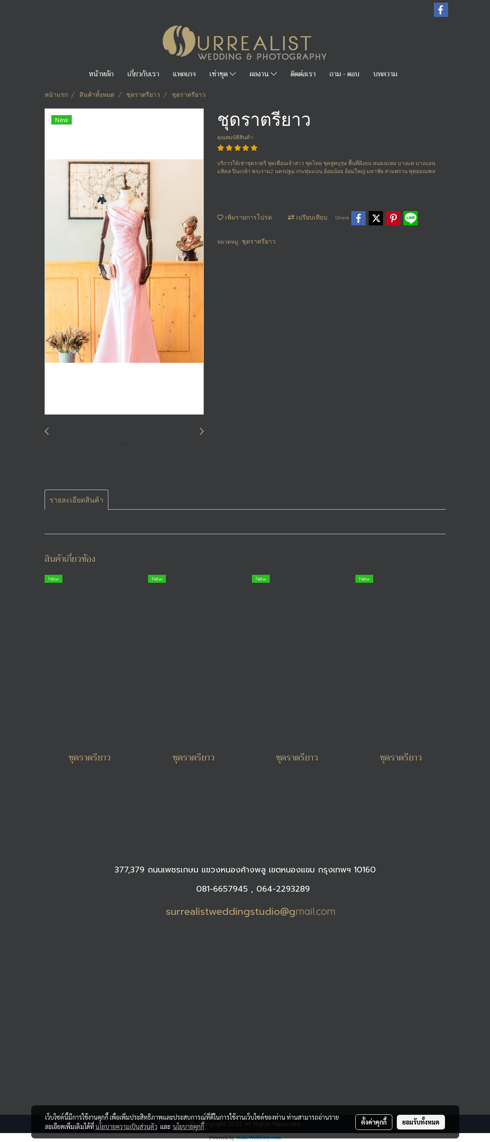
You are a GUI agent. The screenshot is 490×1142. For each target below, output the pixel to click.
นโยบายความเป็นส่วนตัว (126, 1126)
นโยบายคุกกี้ (188, 1126)
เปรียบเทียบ (307, 217)
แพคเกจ (184, 74)
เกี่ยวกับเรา (143, 74)
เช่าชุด (223, 74)
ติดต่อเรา (303, 74)
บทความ (385, 74)
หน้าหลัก (101, 74)
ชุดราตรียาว (259, 241)
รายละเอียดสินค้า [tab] (76, 499)
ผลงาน (263, 74)
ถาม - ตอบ (344, 74)
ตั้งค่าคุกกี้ (374, 1122)
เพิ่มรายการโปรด (244, 217)
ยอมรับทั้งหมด (421, 1122)
